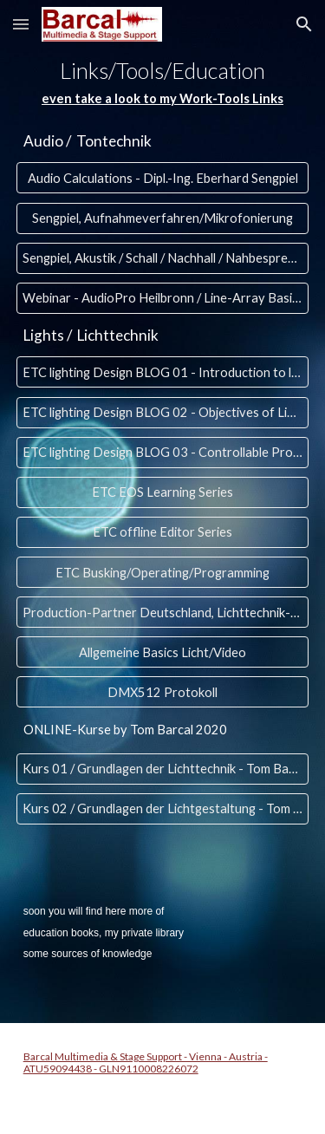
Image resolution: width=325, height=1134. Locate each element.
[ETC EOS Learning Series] (163, 492)
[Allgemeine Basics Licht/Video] (163, 652)
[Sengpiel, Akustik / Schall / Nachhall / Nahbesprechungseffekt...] (163, 257)
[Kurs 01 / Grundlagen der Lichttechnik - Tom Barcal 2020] (163, 769)
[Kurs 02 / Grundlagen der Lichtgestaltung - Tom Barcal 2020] (163, 809)
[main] (162, 83)
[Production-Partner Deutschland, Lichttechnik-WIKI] (163, 612)
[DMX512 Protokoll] (163, 692)
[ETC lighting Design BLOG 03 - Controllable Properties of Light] (163, 452)
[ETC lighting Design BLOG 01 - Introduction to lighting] (163, 372)
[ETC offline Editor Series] (163, 532)
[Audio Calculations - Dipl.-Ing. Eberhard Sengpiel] (163, 178)
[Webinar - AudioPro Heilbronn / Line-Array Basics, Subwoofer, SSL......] (163, 298)
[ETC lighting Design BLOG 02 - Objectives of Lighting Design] (163, 412)
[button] (21, 24)
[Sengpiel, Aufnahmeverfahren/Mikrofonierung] (163, 218)
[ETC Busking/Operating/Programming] (163, 572)
